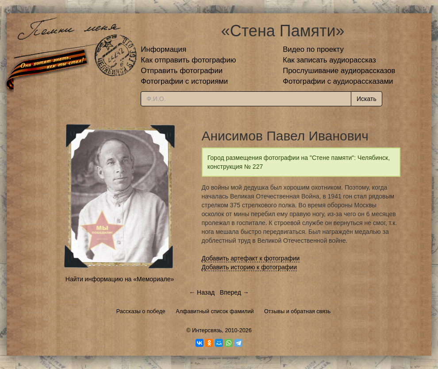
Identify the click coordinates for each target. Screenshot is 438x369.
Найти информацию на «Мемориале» (119, 279)
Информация (163, 49)
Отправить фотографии (182, 70)
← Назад (202, 292)
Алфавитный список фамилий (215, 311)
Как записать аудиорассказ (329, 60)
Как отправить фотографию (188, 60)
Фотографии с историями (184, 81)
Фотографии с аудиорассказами (338, 81)
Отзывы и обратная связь (297, 311)
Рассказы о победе (140, 311)
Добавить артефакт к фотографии (251, 258)
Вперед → (234, 292)
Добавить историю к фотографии (249, 267)
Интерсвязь (207, 330)
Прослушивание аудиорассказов (339, 70)
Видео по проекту (313, 49)
